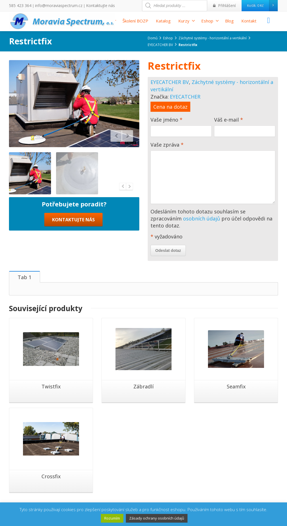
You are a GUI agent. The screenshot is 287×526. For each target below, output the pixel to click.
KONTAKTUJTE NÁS (73, 220)
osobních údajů (201, 218)
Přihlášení (226, 5)
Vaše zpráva (213, 174)
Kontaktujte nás (89, 5)
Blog (229, 21)
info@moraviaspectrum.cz (53, 5)
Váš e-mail (244, 128)
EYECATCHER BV (170, 82)
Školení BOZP (135, 21)
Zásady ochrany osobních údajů (156, 518)
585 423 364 (18, 5)
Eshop (210, 21)
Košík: (262, 5)
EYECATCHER (185, 96)
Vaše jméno (181, 128)
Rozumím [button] (112, 518)
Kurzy (186, 21)
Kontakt (248, 21)
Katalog (163, 21)
